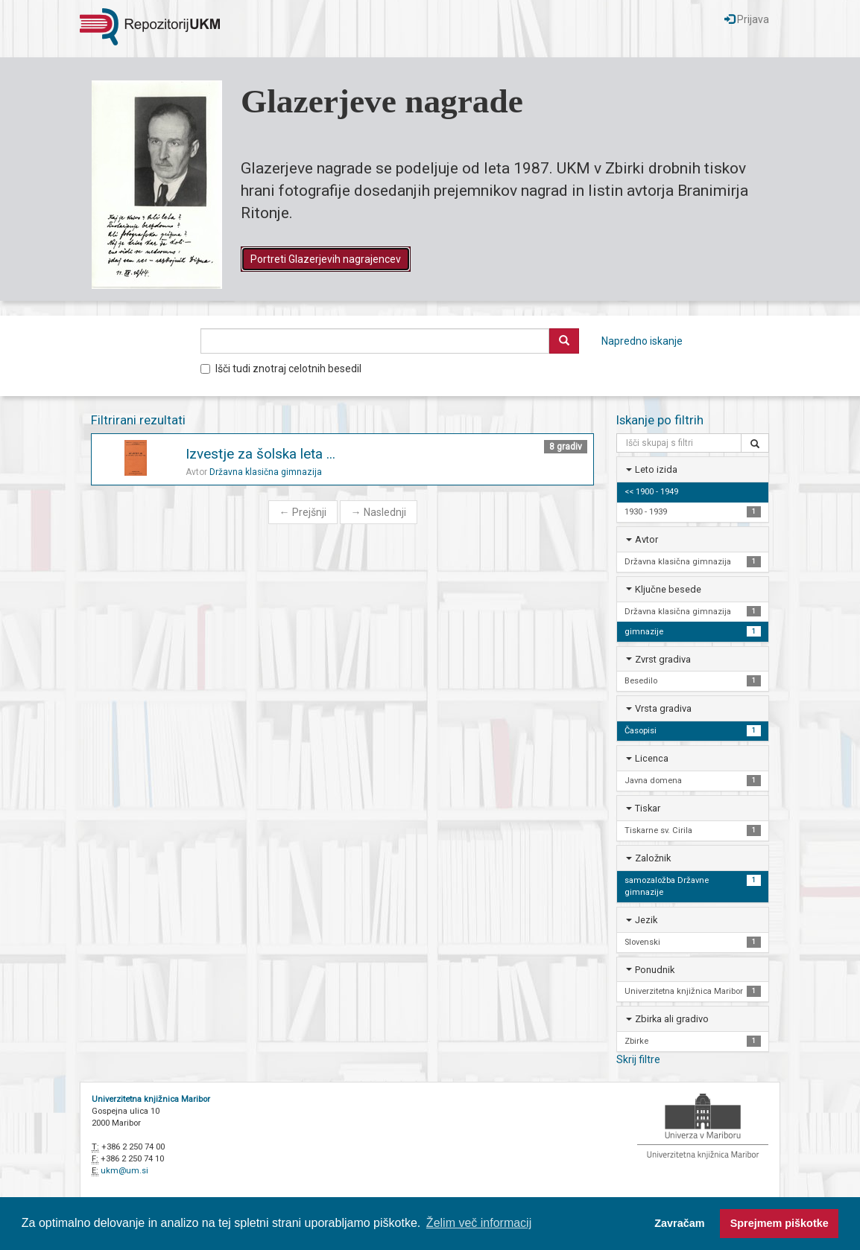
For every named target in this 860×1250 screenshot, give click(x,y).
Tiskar (647, 808)
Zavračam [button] (679, 1223)
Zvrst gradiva (663, 659)
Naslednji (378, 512)
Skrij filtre (638, 1059)
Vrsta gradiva (663, 708)
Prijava (746, 19)
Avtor (646, 539)
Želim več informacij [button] (478, 1222)
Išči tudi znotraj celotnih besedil (280, 368)
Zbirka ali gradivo (672, 1018)
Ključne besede (668, 589)
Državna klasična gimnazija (265, 472)
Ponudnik (654, 969)
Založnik (653, 858)
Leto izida (656, 469)
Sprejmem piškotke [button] (779, 1223)
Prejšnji (302, 512)
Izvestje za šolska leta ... (260, 453)
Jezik (646, 919)
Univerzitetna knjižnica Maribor (151, 1099)
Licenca (651, 758)
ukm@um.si (124, 1171)
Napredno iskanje (642, 341)
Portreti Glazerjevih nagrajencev (325, 259)
